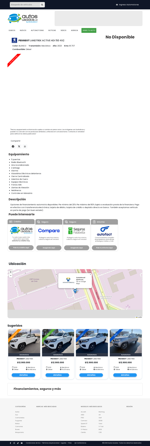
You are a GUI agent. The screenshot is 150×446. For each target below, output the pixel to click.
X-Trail (101, 426)
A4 (100, 415)
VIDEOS (63, 30)
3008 (100, 421)
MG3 (100, 429)
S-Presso (84, 429)
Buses (17, 429)
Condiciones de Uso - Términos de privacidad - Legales (46, 443)
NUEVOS (23, 30)
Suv (16, 415)
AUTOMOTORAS (37, 30)
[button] (75, 291)
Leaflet (139, 317)
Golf (100, 418)
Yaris (100, 424)
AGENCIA (74, 30)
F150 (82, 418)
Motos (17, 424)
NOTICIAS (52, 30)
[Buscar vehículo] (42, 4)
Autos (17, 412)
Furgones (18, 421)
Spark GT (84, 424)
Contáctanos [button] (80, 443)
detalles (23, 375)
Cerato (83, 432)
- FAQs (69, 443)
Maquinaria (19, 432)
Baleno (83, 426)
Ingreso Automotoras (127, 4)
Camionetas (19, 418)
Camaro (84, 421)
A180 (82, 415)
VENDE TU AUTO (89, 30)
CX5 (100, 432)
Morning (102, 412)
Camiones (19, 426)
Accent (83, 412)
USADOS (12, 30)
